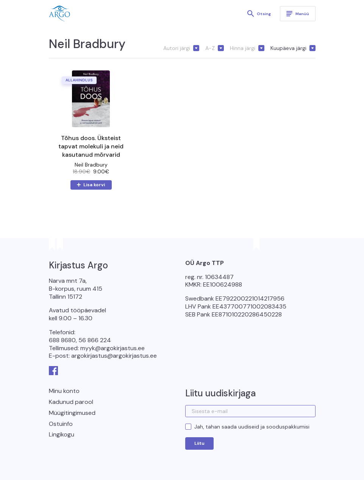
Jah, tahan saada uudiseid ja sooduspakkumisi (251, 426)
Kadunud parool (71, 402)
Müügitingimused (72, 413)
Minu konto (64, 391)
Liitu (199, 443)
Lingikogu (61, 434)
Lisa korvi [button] (94, 185)
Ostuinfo (61, 424)
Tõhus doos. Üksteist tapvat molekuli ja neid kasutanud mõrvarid (90, 146)
